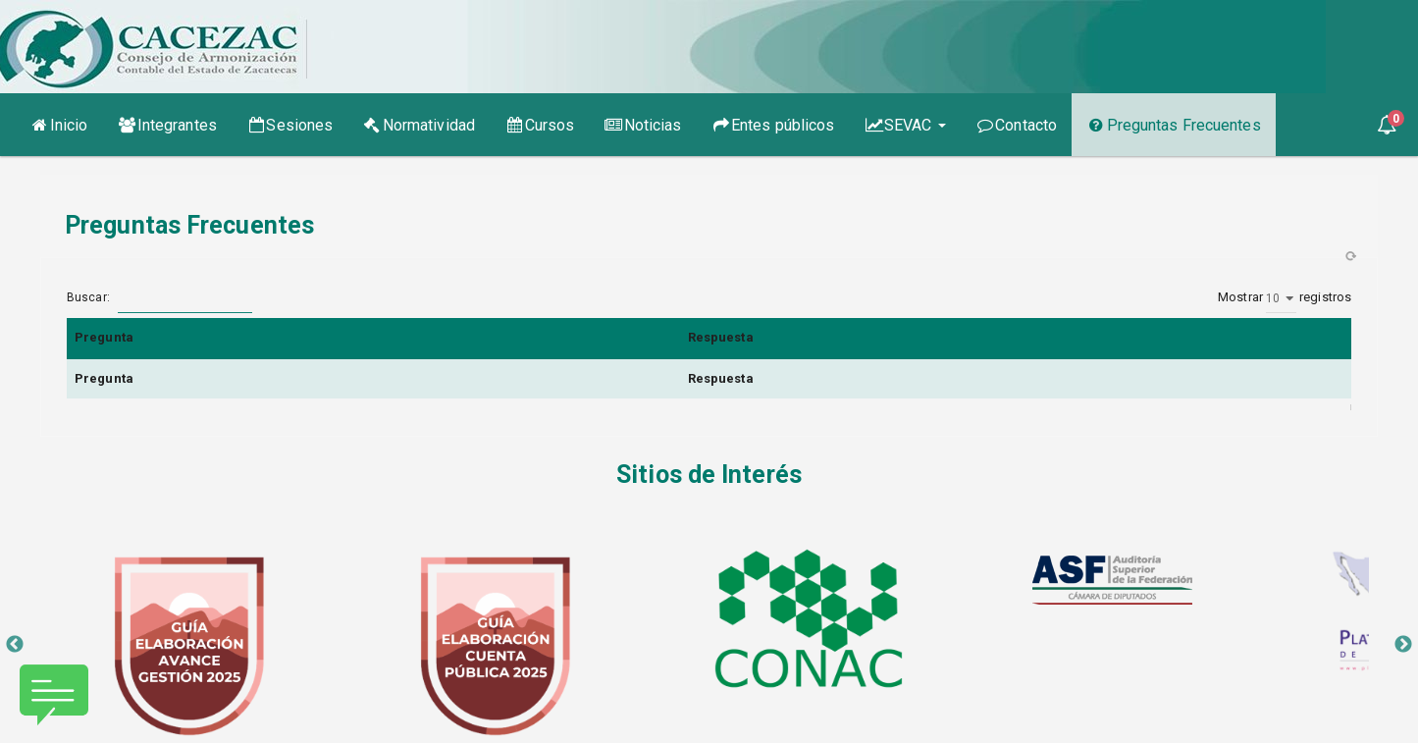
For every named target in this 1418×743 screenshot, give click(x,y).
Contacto (1016, 125)
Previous (15, 645)
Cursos (539, 125)
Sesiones (289, 125)
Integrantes (167, 125)
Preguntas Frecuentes (1173, 125)
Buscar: (159, 298)
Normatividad (418, 125)
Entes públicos (773, 125)
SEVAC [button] (905, 125)
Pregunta (104, 337)
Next (1403, 645)
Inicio (65, 123)
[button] (1386, 124)
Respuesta (721, 337)
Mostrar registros (1284, 298)
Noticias (642, 125)
